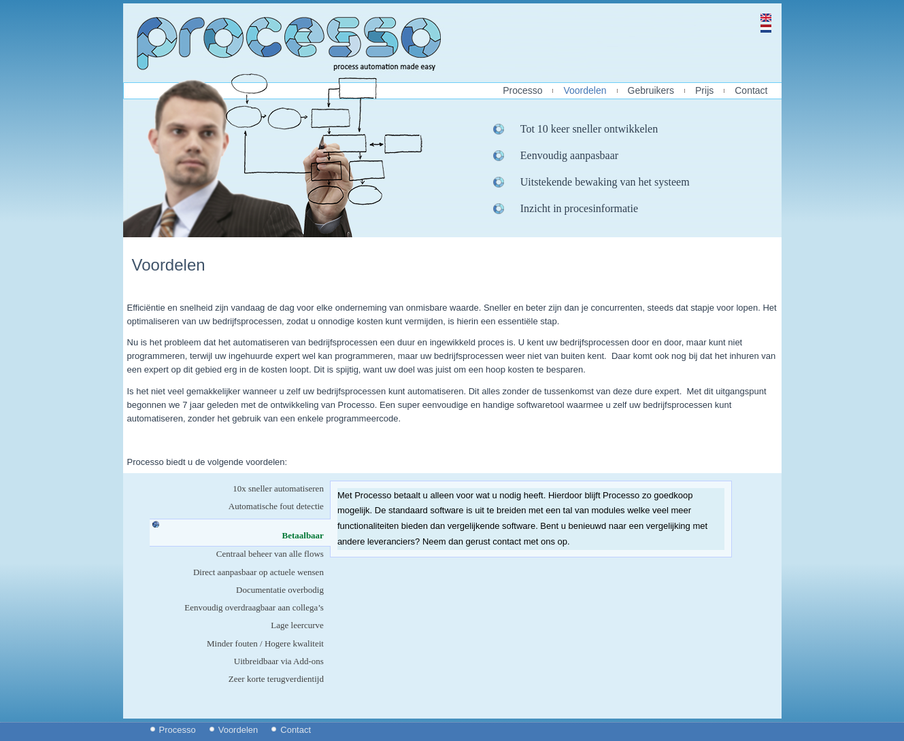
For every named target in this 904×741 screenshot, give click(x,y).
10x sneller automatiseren (278, 488)
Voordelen (584, 90)
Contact (751, 90)
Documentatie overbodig (280, 590)
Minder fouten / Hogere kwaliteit (265, 643)
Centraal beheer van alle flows (270, 554)
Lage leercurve (297, 625)
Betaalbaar (306, 535)
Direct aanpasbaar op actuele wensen (258, 572)
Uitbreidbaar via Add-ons (279, 661)
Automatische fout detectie (276, 506)
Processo (522, 90)
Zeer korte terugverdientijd (276, 679)
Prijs (704, 90)
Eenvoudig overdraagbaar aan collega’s (254, 607)
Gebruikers (651, 90)
